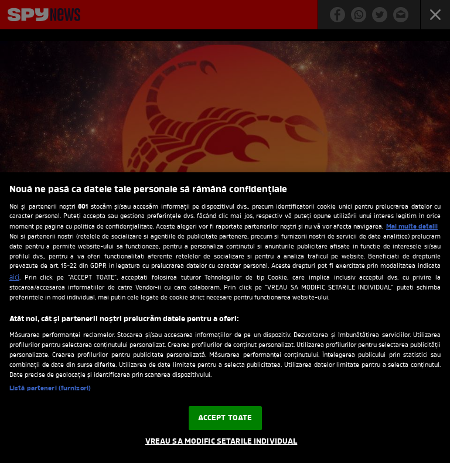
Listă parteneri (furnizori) (50, 388)
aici (14, 278)
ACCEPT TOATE (225, 418)
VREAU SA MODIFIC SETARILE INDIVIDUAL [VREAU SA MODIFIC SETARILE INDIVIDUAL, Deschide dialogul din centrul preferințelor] (221, 441)
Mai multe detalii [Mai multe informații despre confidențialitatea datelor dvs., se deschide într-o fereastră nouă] (412, 227)
